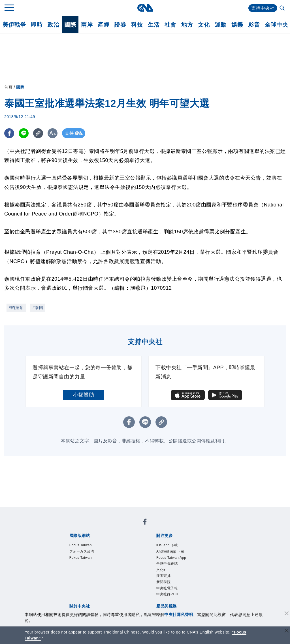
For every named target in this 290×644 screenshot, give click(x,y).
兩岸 (87, 25)
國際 (70, 25)
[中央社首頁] (145, 8)
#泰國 (38, 307)
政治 (53, 25)
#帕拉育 (16, 307)
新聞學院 (163, 582)
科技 (137, 25)
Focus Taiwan (80, 545)
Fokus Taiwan (80, 558)
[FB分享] (9, 133)
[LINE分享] (24, 133)
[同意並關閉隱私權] (287, 614)
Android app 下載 (170, 551)
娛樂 (237, 25)
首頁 (8, 87)
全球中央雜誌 (167, 564)
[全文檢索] (283, 8)
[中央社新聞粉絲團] (145, 522)
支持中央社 (263, 8)
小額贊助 (83, 395)
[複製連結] (38, 133)
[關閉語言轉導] (287, 631)
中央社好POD (167, 594)
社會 (170, 25)
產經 (103, 25)
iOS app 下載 (167, 545)
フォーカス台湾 (81, 551)
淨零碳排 (163, 576)
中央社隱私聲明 (178, 614)
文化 (204, 25)
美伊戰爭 (14, 25)
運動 (220, 25)
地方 (187, 25)
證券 (120, 25)
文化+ (161, 570)
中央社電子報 (167, 588)
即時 (36, 25)
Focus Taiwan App (171, 558)
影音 (254, 25)
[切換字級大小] (52, 133)
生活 (153, 25)
